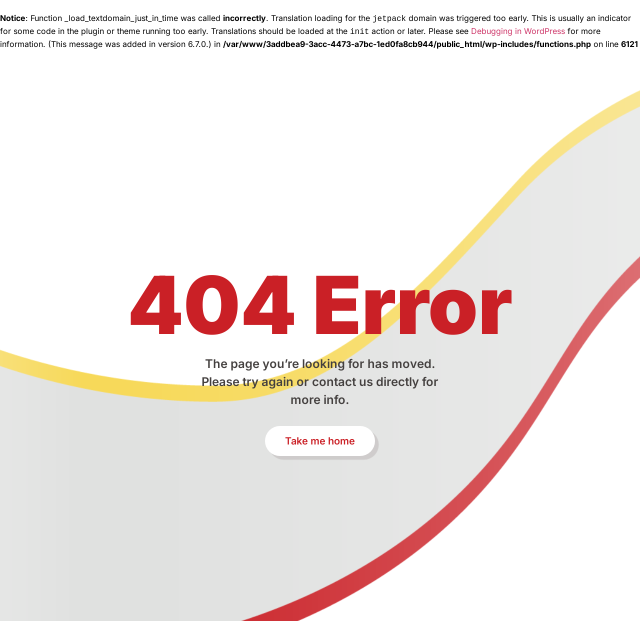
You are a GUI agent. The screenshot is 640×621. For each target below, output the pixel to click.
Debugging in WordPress (518, 30)
